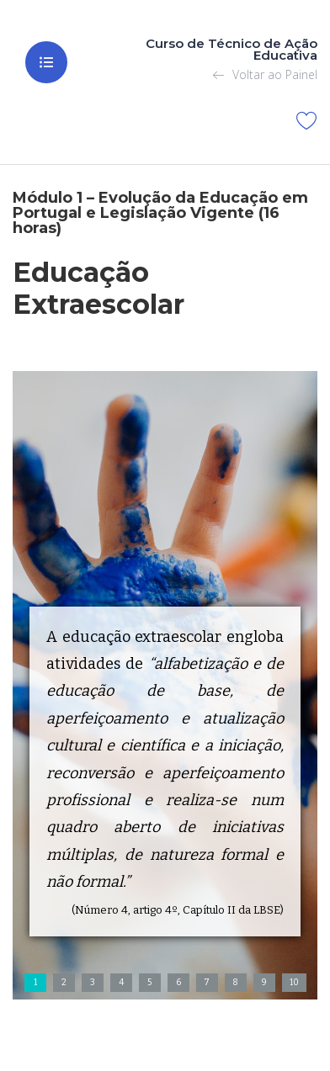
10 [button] (294, 983)
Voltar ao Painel (265, 74)
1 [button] (35, 983)
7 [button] (207, 983)
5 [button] (149, 983)
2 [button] (64, 983)
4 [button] (121, 983)
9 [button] (264, 983)
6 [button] (178, 983)
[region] (165, 685)
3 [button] (92, 983)
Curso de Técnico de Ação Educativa (231, 49)
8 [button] (235, 983)
